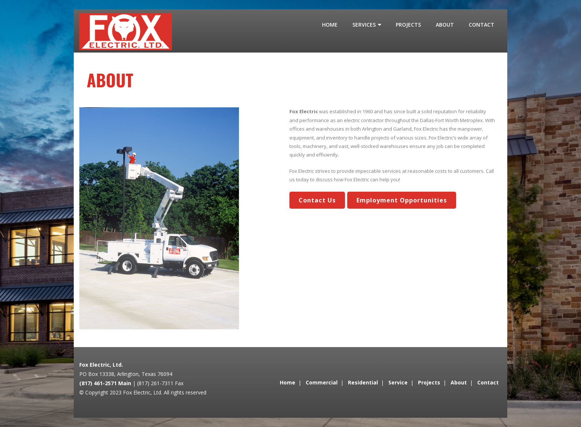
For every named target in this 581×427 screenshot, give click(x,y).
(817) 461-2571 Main (105, 383)
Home (287, 382)
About (459, 382)
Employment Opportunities (401, 200)
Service (398, 382)
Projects (429, 382)
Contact (488, 382)
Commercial (322, 382)
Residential (363, 382)
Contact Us (317, 200)
